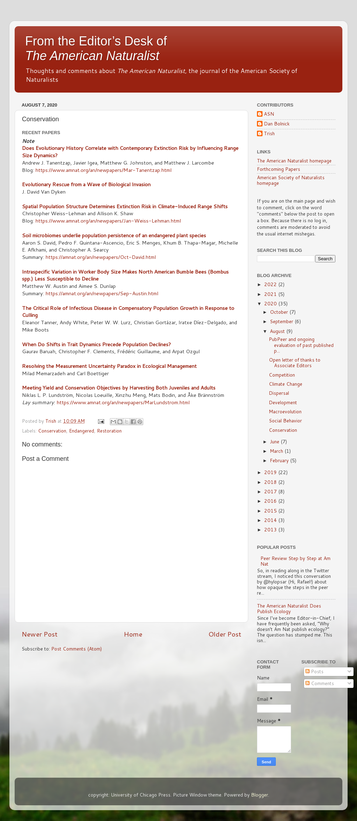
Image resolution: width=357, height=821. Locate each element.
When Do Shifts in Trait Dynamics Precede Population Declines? (96, 344)
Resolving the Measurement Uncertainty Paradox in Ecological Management (109, 366)
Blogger (259, 794)
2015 (271, 510)
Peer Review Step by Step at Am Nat (295, 561)
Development (283, 402)
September (282, 321)
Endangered (81, 430)
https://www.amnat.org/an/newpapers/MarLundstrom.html (123, 402)
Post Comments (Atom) (76, 648)
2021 (271, 294)
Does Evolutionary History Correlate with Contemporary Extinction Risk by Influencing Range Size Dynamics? (130, 151)
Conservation (52, 430)
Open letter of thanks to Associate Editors (294, 362)
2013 (271, 529)
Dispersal (279, 393)
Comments (319, 683)
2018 (271, 482)
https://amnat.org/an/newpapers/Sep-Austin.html (101, 293)
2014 (271, 520)
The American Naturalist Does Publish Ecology (289, 608)
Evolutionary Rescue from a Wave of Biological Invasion (86, 184)
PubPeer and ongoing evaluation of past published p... (301, 345)
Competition (282, 374)
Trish (269, 134)
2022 (271, 284)
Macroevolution (285, 411)
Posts (314, 671)
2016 (271, 500)
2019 (271, 472)
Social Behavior (285, 420)
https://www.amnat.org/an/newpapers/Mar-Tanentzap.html (103, 170)
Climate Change (285, 383)
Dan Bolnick (277, 124)
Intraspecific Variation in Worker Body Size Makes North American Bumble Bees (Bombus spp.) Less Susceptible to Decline (125, 275)
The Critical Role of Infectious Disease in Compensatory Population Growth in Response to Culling (128, 311)
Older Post (224, 634)
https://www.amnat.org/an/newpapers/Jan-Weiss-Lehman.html (108, 220)
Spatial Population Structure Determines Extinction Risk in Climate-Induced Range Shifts (125, 206)
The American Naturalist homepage (294, 160)
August (278, 331)
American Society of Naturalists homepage (291, 180)
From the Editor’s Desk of (96, 48)
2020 (271, 303)
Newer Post (40, 634)
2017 (271, 491)
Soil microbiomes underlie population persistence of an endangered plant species (114, 235)
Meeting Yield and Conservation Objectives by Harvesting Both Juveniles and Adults (118, 387)
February (280, 460)
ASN (269, 114)
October (279, 311)
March (277, 451)
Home (133, 634)
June (275, 441)
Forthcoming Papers (278, 169)
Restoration (109, 430)
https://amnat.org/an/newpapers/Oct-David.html (100, 257)
